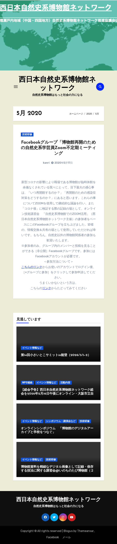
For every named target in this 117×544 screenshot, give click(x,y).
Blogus (68, 531)
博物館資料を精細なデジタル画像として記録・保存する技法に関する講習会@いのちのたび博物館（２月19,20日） (57, 470)
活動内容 (65, 382)
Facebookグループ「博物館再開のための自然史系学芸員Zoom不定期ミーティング (58, 148)
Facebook (52, 537)
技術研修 (27, 134)
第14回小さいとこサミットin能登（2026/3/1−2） (56, 355)
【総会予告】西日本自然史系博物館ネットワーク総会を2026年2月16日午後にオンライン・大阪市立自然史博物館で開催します (57, 393)
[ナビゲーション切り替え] (16, 87)
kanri (46, 162)
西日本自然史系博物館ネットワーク (58, 500)
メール (66, 537)
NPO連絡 (27, 382)
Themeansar (85, 531)
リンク (46, 288)
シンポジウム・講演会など (60, 421)
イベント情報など (32, 347)
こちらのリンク (31, 267)
